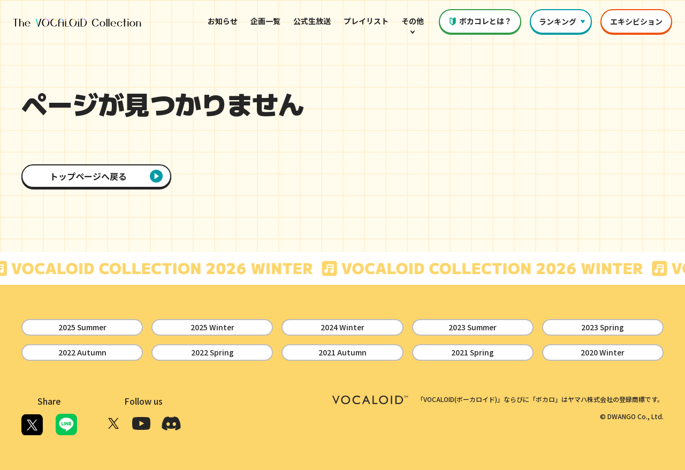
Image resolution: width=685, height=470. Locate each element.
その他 (412, 27)
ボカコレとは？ (480, 21)
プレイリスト (366, 21)
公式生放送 (312, 21)
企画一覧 (265, 21)
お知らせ (223, 21)
